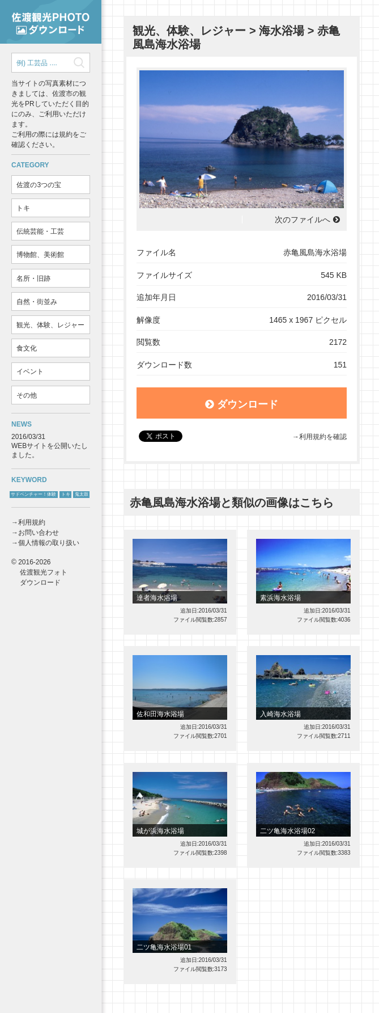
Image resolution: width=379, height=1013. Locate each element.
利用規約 (31, 522)
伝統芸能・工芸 (40, 231)
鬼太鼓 (81, 494)
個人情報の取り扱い (48, 543)
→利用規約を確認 (319, 437)
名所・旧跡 (33, 278)
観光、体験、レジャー (50, 325)
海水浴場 (281, 30)
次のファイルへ (302, 219)
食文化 (26, 348)
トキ (23, 208)
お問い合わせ (38, 533)
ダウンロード (241, 404)
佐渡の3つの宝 (38, 185)
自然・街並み (36, 302)
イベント (30, 371)
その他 (26, 395)
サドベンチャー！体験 (33, 494)
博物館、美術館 (40, 255)
